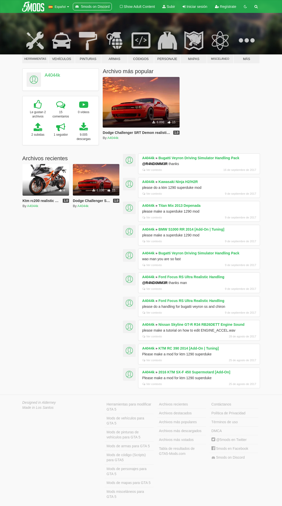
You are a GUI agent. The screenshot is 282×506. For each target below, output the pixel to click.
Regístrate (225, 7)
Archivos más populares (178, 422)
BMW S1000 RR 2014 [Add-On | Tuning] (191, 229)
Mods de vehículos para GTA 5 (125, 420)
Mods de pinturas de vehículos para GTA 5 (123, 434)
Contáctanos (221, 404)
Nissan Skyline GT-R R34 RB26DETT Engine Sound (202, 324)
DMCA (216, 431)
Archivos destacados (175, 413)
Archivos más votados (176, 440)
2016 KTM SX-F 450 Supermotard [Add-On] (194, 372)
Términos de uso (224, 422)
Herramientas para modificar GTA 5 (128, 406)
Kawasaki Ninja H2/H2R (178, 182)
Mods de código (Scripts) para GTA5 (126, 457)
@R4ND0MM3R (155, 164)
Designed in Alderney (39, 402)
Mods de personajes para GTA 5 (126, 471)
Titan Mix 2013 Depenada (180, 206)
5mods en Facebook (229, 448)
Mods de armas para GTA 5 (128, 446)
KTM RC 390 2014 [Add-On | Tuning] (189, 348)
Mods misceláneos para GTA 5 (125, 494)
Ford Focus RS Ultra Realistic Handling (192, 277)
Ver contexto (152, 169)
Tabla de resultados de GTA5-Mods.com (177, 451)
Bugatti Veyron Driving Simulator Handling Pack (199, 158)
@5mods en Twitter (229, 439)
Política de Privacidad (228, 413)
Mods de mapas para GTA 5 (128, 483)
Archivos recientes (173, 404)
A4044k (52, 75)
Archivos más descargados (180, 431)
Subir (168, 7)
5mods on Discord (228, 457)
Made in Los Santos (38, 408)
